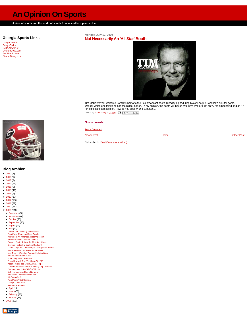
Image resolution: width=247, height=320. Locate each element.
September (14, 222)
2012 (9, 200)
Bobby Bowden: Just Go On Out (23, 239)
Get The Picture (11, 53)
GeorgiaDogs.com (12, 50)
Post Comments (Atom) (114, 142)
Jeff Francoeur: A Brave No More (23, 272)
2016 (9, 186)
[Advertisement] (40, 88)
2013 (9, 196)
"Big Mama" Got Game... (19, 280)
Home (165, 135)
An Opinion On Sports (49, 14)
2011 (9, 203)
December (14, 213)
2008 (9, 300)
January (13, 297)
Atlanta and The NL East (19, 256)
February (13, 294)
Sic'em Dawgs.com (12, 56)
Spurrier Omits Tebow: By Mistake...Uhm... (27, 242)
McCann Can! (14, 277)
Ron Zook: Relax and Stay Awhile (23, 234)
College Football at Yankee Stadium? (25, 245)
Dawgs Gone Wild (16, 283)
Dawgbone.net (10, 42)
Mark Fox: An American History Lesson (26, 237)
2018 (9, 180)
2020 (9, 173)
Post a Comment (93, 129)
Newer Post (91, 135)
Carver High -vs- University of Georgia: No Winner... (32, 248)
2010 (9, 206)
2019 (9, 177)
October (13, 219)
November (14, 216)
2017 (9, 183)
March (12, 291)
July (11, 228)
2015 (9, 190)
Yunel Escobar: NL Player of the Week (25, 250)
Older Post (238, 135)
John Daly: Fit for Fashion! (20, 258)
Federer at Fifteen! (16, 285)
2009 (9, 210)
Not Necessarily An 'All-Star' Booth (24, 269)
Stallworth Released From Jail (22, 275)
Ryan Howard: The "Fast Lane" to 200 (25, 261)
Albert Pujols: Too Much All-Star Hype (25, 264)
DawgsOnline (9, 45)
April (11, 288)
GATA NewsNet (10, 48)
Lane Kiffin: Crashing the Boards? (23, 231)
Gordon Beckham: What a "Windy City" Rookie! (30, 266)
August (12, 225)
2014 (9, 193)
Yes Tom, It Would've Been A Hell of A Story (28, 253)
